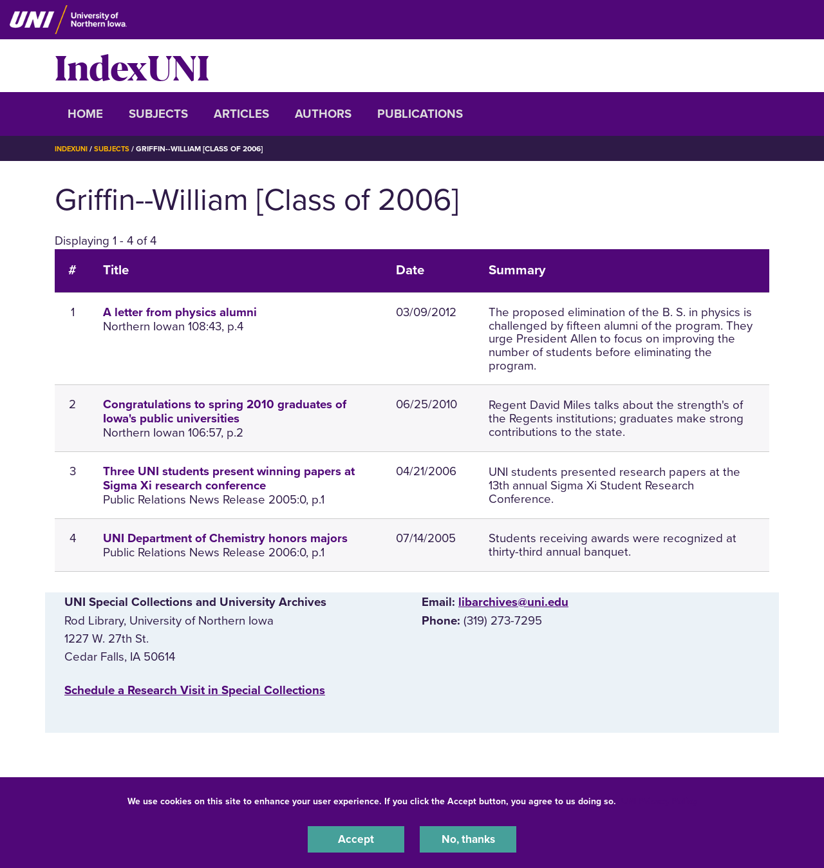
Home (85, 114)
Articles (241, 114)
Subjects (158, 114)
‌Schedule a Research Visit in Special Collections (194, 690)
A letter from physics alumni (180, 312)
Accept (356, 838)
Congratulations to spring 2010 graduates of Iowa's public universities (224, 411)
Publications (420, 114)
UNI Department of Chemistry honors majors (225, 538)
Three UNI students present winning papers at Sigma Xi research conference (229, 478)
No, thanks (468, 838)
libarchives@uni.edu (513, 602)
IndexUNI (132, 66)
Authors (323, 114)
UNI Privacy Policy (659, 799)
